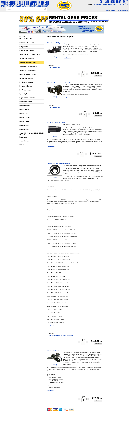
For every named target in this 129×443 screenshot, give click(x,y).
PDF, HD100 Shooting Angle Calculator (61, 335)
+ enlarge (54, 57)
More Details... (67, 58)
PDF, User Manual (54, 67)
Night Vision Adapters (27, 98)
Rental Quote (122, 10)
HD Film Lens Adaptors (28, 62)
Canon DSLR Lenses (27, 43)
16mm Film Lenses (26, 78)
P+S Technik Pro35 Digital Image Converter (59, 83)
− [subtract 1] (79, 73)
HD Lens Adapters (26, 86)
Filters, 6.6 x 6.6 (25, 121)
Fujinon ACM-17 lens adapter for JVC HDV (58, 163)
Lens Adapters (25, 105)
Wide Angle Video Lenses (28, 66)
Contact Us (123, 4)
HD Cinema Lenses (26, 82)
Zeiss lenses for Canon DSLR (30, 54)
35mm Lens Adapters (27, 58)
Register (112, 10)
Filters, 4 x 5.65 (25, 117)
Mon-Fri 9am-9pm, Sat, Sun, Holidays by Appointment (24, 6)
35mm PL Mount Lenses (28, 39)
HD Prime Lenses (26, 90)
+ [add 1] (87, 73)
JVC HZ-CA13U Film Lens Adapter (56, 122)
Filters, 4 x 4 (24, 113)
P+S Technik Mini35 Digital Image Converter (59, 43)
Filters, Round (24, 109)
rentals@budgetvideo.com (105, 4)
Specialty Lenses (25, 94)
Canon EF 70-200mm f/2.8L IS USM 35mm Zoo (32, 133)
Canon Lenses (24, 141)
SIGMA (22, 145)
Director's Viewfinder (53, 351)
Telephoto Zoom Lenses (28, 70)
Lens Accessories (26, 102)
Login (107, 10)
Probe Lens (23, 137)
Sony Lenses (24, 47)
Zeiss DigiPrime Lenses (28, 74)
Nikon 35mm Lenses (27, 50)
